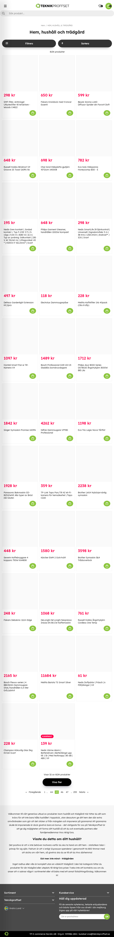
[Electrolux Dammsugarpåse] (57, 274)
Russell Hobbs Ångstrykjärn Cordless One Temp (91, 621)
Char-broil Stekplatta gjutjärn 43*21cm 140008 (55, 168)
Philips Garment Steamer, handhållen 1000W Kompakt (55, 231)
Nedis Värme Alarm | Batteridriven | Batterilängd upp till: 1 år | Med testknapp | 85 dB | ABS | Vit (56, 754)
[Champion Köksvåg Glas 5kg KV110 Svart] (19, 722)
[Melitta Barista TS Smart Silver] (57, 654)
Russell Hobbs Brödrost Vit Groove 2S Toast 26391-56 (17, 168)
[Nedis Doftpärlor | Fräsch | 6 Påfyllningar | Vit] (94, 654)
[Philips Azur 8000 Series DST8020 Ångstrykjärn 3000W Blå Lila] (94, 336)
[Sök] (57, 13)
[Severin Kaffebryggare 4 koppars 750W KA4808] (19, 529)
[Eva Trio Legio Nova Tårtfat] (94, 402)
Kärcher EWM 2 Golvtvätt (53, 557)
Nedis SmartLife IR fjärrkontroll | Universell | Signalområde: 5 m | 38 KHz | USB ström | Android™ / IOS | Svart (94, 233)
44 (51, 792)
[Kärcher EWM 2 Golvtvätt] (57, 529)
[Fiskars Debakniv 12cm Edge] (19, 591)
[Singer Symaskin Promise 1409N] (19, 402)
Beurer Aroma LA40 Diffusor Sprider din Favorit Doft (94, 103)
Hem (43, 25)
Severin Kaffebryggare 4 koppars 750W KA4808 (16, 559)
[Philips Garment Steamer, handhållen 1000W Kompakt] (57, 201)
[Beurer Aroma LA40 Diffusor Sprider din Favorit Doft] (94, 73)
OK (107, 916)
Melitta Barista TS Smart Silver (56, 682)
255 (75, 792)
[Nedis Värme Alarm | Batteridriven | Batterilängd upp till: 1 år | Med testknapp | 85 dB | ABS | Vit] (57, 722)
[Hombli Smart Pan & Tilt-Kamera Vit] (19, 336)
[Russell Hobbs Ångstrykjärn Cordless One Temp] (94, 591)
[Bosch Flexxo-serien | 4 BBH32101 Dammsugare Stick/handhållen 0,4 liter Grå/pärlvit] (19, 654)
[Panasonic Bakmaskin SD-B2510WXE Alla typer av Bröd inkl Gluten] (19, 464)
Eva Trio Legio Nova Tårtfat (91, 430)
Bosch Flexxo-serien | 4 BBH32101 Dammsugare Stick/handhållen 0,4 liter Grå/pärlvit (16, 686)
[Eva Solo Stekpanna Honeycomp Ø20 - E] (94, 138)
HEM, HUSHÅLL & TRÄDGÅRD (60, 25)
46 (62, 792)
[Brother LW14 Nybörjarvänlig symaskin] (94, 464)
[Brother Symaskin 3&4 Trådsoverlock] (94, 529)
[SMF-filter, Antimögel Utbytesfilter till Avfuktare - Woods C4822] (19, 73)
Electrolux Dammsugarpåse (54, 302)
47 (67, 792)
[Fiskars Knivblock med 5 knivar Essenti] (57, 73)
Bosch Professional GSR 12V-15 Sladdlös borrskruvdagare (56, 366)
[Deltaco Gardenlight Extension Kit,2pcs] (19, 274)
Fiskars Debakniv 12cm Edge (18, 620)
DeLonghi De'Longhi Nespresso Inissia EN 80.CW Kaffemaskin (56, 621)
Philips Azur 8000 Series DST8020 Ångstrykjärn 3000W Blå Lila (93, 368)
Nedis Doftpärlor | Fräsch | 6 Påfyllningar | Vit (91, 683)
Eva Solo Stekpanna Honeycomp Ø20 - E (88, 168)
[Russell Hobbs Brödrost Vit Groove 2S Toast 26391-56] (19, 138)
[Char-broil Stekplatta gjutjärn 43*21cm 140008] (57, 138)
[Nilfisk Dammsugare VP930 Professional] (57, 402)
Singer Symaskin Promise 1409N (20, 430)
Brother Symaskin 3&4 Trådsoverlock (89, 559)
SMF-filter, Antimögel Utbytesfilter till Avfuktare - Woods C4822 (17, 105)
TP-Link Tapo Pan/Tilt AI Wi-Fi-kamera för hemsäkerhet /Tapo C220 (56, 495)
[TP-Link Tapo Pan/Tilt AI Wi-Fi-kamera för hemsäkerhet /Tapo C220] (57, 464)
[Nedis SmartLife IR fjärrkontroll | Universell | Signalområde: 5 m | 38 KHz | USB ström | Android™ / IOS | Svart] (94, 201)
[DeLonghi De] (57, 591)
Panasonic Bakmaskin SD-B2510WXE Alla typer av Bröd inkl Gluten (18, 495)
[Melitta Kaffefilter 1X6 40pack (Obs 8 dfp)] (94, 274)
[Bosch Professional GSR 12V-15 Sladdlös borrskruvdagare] (57, 336)
